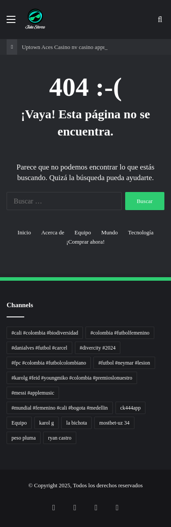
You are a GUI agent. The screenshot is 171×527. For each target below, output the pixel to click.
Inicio (24, 232)
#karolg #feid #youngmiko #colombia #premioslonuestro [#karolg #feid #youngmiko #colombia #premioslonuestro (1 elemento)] (71, 378)
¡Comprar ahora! (86, 241)
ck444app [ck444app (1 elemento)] (130, 408)
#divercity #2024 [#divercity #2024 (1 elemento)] (98, 348)
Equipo (82, 232)
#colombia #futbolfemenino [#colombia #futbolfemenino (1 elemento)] (119, 333)
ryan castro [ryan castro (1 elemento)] (59, 438)
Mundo (109, 232)
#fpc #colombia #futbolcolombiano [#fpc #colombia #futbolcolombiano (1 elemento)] (48, 363)
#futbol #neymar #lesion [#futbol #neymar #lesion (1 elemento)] (124, 363)
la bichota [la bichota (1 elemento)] (76, 423)
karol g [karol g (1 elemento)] (46, 423)
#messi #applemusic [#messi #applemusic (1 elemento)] (32, 393)
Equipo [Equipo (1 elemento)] (19, 423)
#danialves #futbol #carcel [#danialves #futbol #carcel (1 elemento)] (39, 348)
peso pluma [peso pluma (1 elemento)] (23, 438)
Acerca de (52, 232)
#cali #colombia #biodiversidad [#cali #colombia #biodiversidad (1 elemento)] (44, 333)
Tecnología (141, 232)
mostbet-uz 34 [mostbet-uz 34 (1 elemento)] (114, 423)
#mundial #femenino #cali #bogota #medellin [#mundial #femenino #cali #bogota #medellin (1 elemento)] (59, 408)
